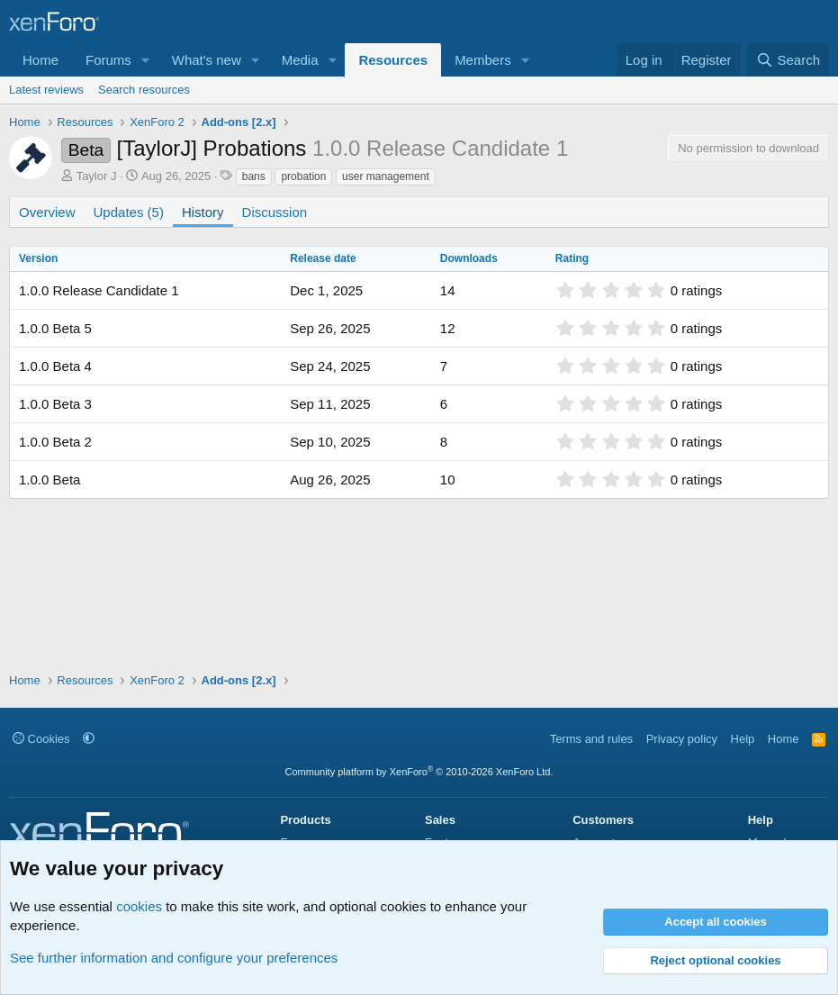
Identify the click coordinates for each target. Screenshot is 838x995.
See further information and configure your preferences (174, 957)
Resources (393, 60)
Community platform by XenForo (419, 771)
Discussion (275, 212)
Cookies (41, 739)
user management (385, 176)
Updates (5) (129, 212)
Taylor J (97, 176)
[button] (145, 60)
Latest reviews (46, 89)
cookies (139, 906)
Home (41, 60)
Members (483, 60)
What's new (206, 60)
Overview (47, 212)
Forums (108, 60)
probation (303, 176)
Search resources (144, 89)
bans (254, 176)
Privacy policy (681, 739)
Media (300, 60)
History (203, 212)
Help (743, 739)
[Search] (788, 60)
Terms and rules (591, 739)
